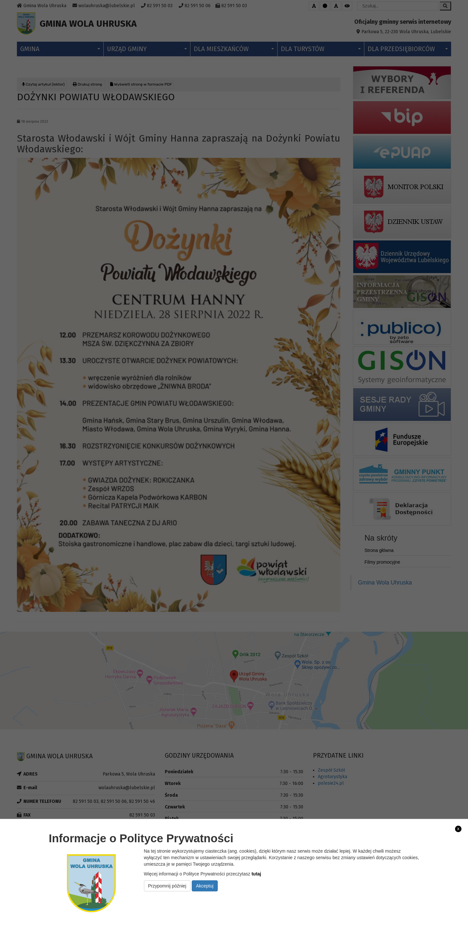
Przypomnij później (167, 885)
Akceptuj (205, 885)
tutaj (256, 873)
